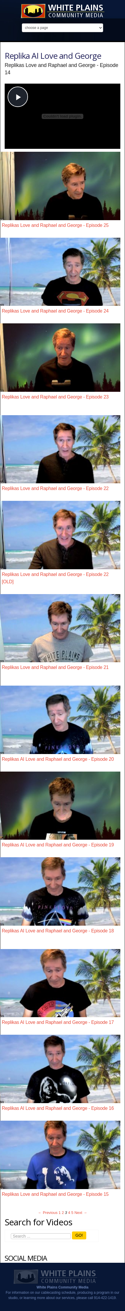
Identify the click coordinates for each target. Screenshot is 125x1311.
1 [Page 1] (60, 1212)
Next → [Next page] (80, 1212)
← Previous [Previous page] (47, 1212)
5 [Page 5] (72, 1212)
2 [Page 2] (63, 1212)
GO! (79, 1235)
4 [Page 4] (69, 1212)
